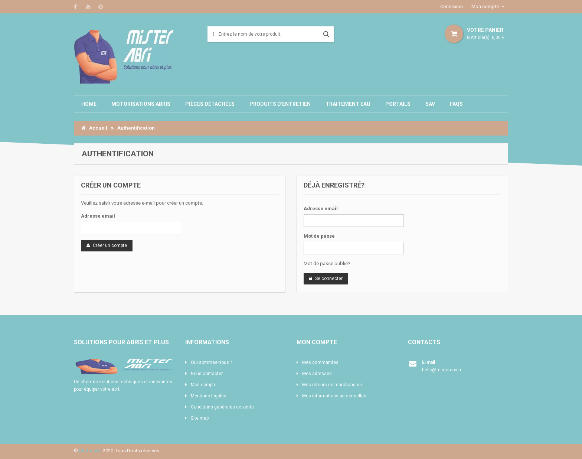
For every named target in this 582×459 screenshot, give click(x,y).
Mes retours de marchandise (332, 384)
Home (89, 104)
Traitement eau (348, 104)
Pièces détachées (210, 104)
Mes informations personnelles (334, 395)
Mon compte (485, 6)
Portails (398, 104)
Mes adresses (317, 373)
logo (124, 366)
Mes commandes (320, 362)
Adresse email (98, 216)
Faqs (456, 104)
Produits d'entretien (280, 104)
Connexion (451, 6)
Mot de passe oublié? (327, 263)
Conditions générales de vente (222, 407)
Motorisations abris (140, 104)
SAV (430, 104)
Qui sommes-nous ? (211, 362)
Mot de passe (319, 236)
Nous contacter (207, 373)
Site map (200, 418)
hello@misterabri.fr (441, 369)
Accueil (94, 128)
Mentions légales (208, 395)
